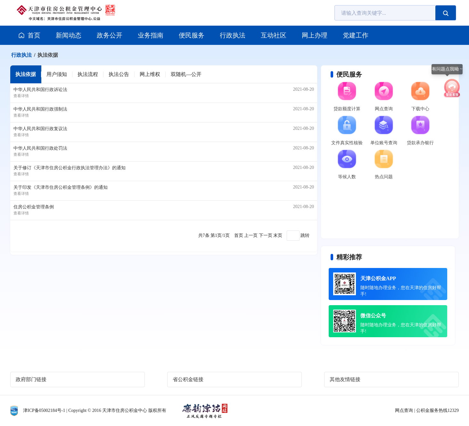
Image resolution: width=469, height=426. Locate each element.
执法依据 (47, 55)
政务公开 (109, 35)
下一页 (265, 235)
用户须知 (56, 74)
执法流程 (88, 74)
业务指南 (150, 35)
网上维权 (150, 74)
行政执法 (232, 35)
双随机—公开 (186, 74)
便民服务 (191, 35)
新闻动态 (68, 35)
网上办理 (314, 35)
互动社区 (273, 35)
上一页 (251, 235)
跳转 (304, 235)
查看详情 (21, 96)
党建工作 (355, 35)
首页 (29, 35)
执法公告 (119, 74)
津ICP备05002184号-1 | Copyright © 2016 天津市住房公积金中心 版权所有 (94, 410)
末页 (277, 235)
